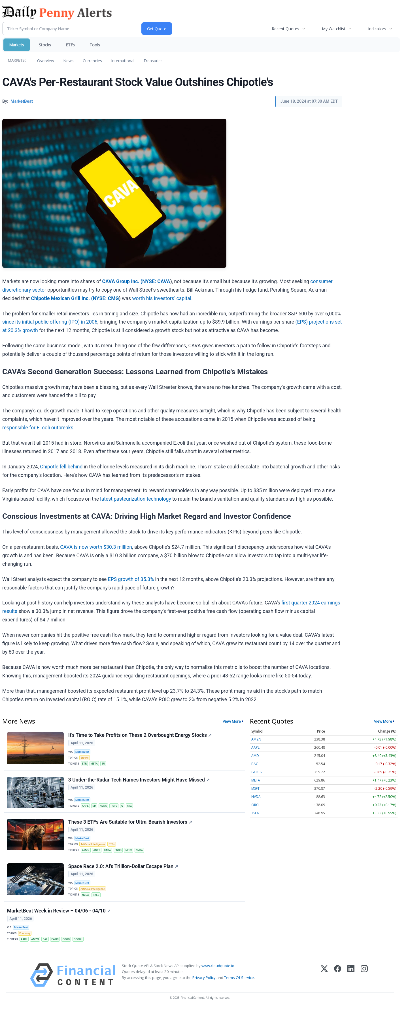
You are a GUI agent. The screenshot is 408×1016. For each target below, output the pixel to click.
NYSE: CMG (106, 298)
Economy (25, 939)
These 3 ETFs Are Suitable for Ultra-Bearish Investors (130, 825)
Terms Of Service (239, 984)
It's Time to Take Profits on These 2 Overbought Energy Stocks (140, 736)
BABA (108, 853)
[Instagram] (364, 982)
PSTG (115, 807)
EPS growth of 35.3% (131, 579)
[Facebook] (337, 982)
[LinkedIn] (351, 982)
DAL (46, 945)
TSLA (255, 813)
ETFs (70, 45)
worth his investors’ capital (161, 298)
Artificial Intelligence (93, 847)
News (68, 60)
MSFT (255, 788)
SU (105, 764)
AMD (255, 755)
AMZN (86, 853)
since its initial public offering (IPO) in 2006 (49, 322)
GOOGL (80, 945)
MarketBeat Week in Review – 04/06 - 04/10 (59, 917)
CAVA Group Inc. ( (122, 281)
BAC (254, 763)
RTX (132, 807)
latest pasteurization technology (135, 499)
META (95, 764)
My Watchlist (333, 28)
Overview (45, 60)
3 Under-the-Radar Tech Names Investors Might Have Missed (139, 782)
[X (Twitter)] (324, 982)
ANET (97, 853)
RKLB (97, 899)
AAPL (85, 807)
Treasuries (153, 60)
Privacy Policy (204, 984)
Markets (16, 45)
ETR (84, 764)
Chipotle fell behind (61, 467)
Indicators (377, 28)
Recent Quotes (285, 28)
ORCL (255, 804)
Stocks (45, 45)
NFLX (131, 853)
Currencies (92, 60)
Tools (95, 45)
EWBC (57, 945)
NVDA (105, 807)
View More (232, 721)
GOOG (68, 945)
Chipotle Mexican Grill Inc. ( (62, 298)
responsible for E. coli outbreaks (37, 427)
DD (95, 807)
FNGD (120, 853)
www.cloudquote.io (217, 973)
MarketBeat (83, 752)
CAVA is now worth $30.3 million (96, 547)
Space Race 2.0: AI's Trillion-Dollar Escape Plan (123, 871)
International (122, 60)
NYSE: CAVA (156, 281)
